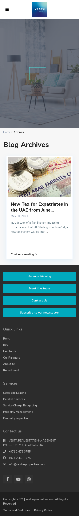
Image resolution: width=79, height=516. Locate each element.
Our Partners (11, 358)
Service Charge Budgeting (20, 405)
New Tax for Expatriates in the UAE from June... (39, 207)
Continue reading (24, 254)
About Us (9, 364)
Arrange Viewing (39, 276)
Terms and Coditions (16, 510)
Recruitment (11, 370)
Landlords (9, 351)
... (47, 232)
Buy (5, 345)
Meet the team (39, 288)
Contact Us (39, 301)
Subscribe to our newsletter (39, 313)
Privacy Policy (43, 510)
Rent (6, 339)
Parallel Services (14, 399)
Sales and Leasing (14, 393)
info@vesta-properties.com (27, 464)
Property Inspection (16, 418)
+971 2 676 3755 (20, 452)
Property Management (18, 412)
